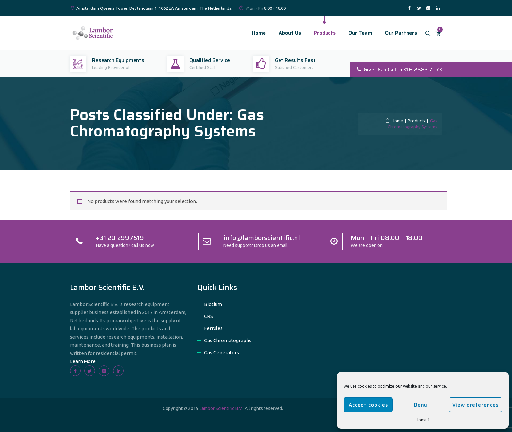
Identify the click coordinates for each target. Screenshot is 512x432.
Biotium (213, 304)
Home (251, 33)
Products (317, 33)
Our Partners (393, 33)
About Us (282, 33)
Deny (420, 405)
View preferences (475, 405)
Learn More (83, 361)
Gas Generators (221, 352)
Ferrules (213, 328)
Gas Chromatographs (227, 340)
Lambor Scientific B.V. (221, 408)
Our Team (353, 33)
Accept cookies (368, 405)
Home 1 (423, 420)
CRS (208, 316)
